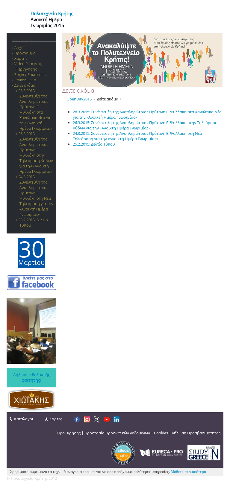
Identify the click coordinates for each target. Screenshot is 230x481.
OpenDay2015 (79, 99)
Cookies (161, 433)
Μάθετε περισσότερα (188, 471)
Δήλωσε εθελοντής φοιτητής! (31, 377)
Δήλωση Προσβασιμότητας (196, 433)
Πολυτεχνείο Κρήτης (52, 13)
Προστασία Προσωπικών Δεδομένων (117, 433)
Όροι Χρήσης (69, 433)
